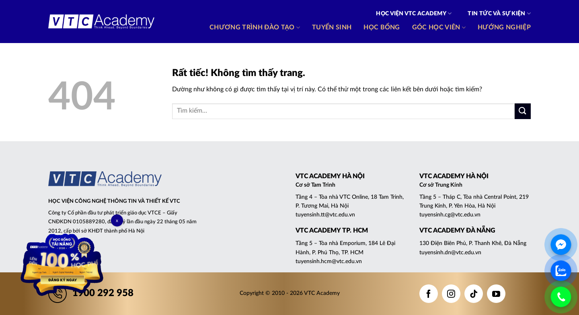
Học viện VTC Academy (414, 13)
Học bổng (381, 27)
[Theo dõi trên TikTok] (473, 293)
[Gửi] (523, 111)
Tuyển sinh (331, 27)
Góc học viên (439, 27)
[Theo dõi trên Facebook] (428, 293)
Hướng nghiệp (504, 27)
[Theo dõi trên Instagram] (451, 293)
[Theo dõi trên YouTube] (496, 293)
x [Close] (117, 220)
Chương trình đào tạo (254, 27)
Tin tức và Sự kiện (499, 13)
